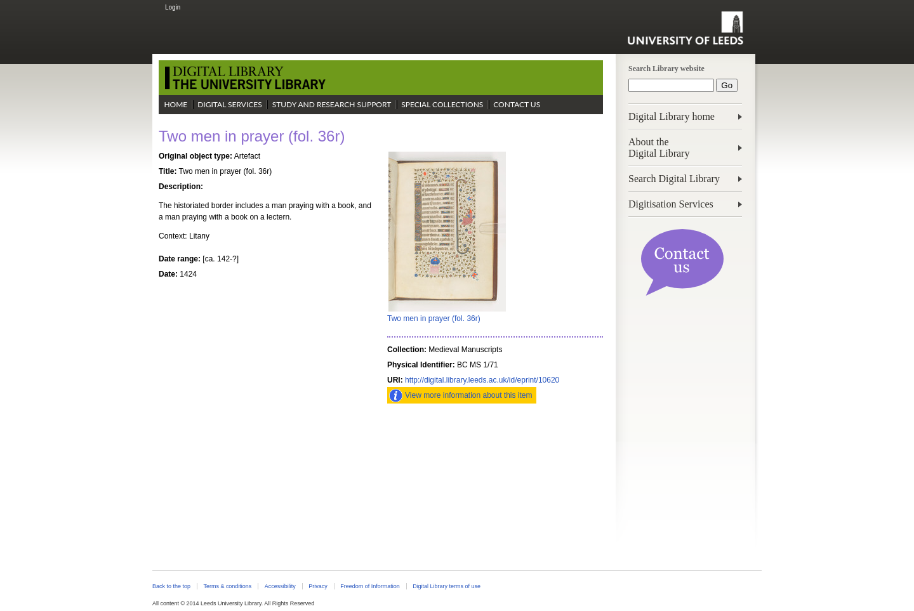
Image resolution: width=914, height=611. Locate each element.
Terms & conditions (227, 586)
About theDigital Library (658, 147)
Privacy (317, 586)
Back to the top (171, 586)
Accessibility (280, 586)
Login (172, 7)
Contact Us (516, 104)
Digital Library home (671, 116)
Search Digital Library (674, 178)
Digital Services (229, 104)
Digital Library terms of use (446, 586)
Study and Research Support (332, 104)
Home (175, 104)
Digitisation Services (670, 204)
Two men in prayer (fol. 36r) (433, 318)
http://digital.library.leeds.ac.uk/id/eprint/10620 (482, 380)
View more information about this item (469, 395)
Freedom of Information (369, 586)
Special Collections (442, 104)
